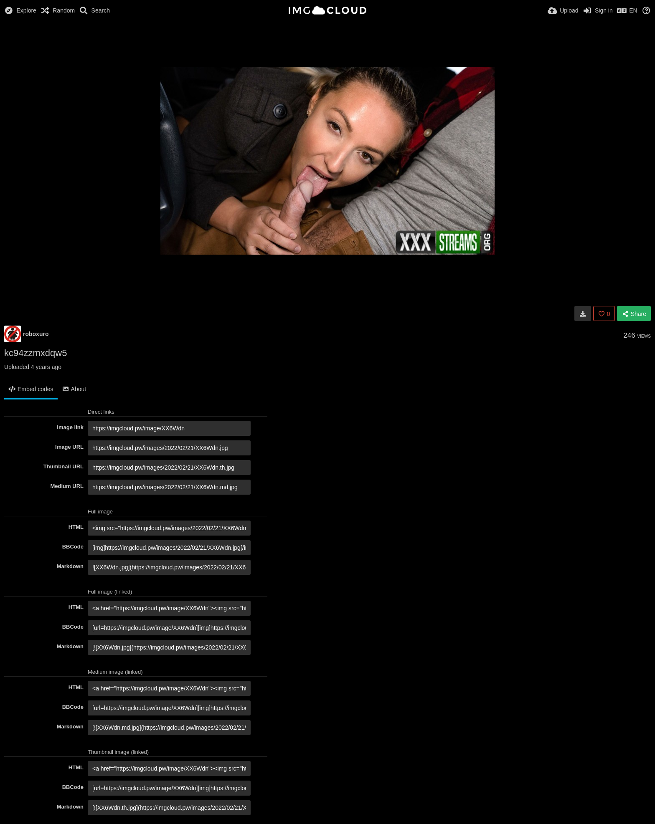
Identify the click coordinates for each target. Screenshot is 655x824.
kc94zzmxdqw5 (35, 353)
